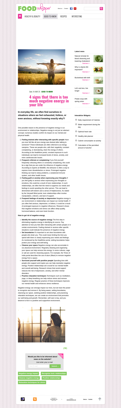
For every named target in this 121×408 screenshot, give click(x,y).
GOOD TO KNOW (50, 16)
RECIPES (63, 16)
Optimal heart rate (85, 132)
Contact (66, 8)
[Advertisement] (61, 34)
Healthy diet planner (85, 136)
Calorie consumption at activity (89, 141)
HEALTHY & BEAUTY (32, 16)
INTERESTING (77, 16)
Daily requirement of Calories (89, 120)
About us (60, 8)
